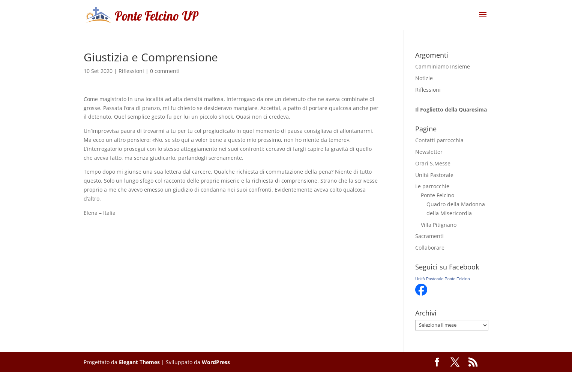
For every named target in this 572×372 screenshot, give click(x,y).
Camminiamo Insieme (442, 66)
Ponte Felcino (437, 195)
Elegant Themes (139, 362)
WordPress (216, 362)
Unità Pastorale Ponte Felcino (442, 279)
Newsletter (429, 151)
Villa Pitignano (438, 224)
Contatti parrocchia (439, 140)
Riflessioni (131, 70)
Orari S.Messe (432, 163)
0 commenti (165, 70)
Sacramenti (429, 236)
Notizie (424, 78)
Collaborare (429, 247)
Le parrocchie (432, 186)
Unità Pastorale (434, 175)
